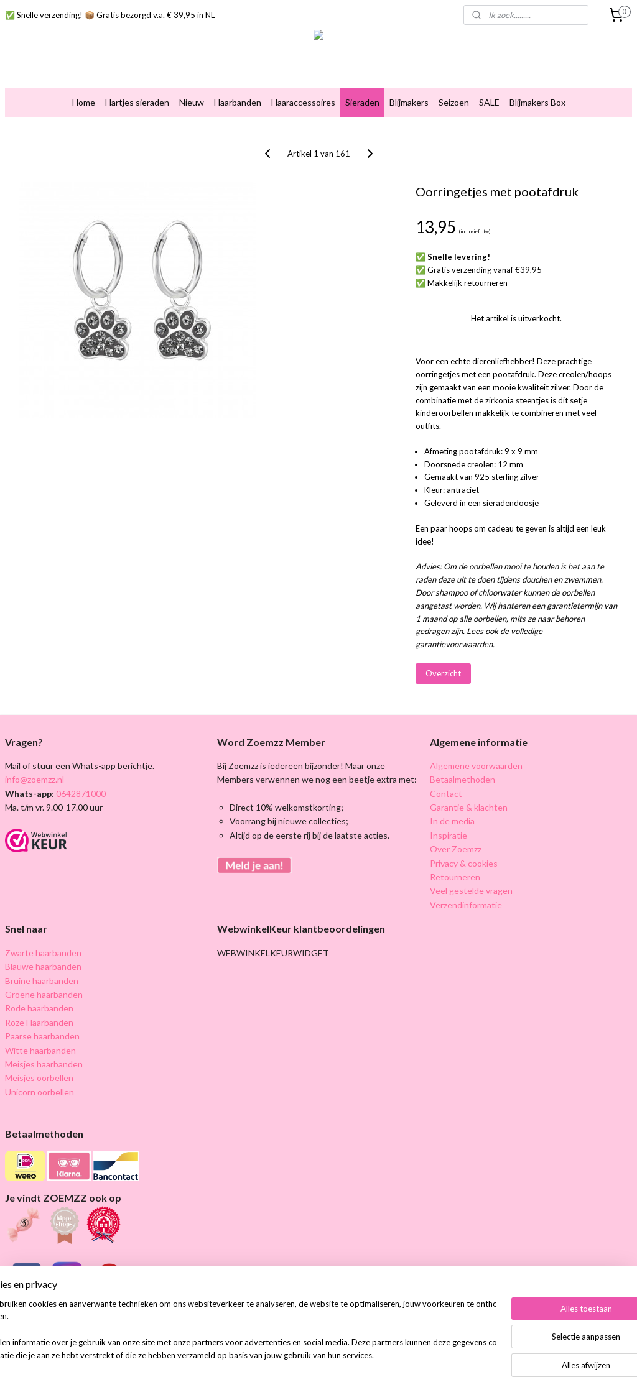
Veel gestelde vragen (471, 890)
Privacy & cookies (464, 863)
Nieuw (191, 102)
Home (83, 102)
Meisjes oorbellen (39, 1077)
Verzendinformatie (466, 905)
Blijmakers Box (537, 102)
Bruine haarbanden (41, 980)
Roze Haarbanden (39, 1022)
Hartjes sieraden (137, 102)
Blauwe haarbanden (43, 966)
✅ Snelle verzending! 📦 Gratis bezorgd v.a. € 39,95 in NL (110, 15)
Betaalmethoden (462, 779)
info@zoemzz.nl (34, 779)
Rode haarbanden (39, 1008)
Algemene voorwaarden (476, 765)
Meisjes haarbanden (44, 1064)
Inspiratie (448, 835)
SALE (489, 102)
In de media (452, 821)
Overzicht (443, 673)
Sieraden (362, 102)
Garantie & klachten (469, 807)
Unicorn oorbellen (39, 1092)
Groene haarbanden (44, 994)
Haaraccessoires (303, 102)
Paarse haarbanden (42, 1036)
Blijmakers (409, 102)
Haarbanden (237, 102)
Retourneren (455, 877)
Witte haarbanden (40, 1050)
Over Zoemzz (455, 849)
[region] (236, 1330)
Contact (446, 793)
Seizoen (454, 102)
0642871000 (80, 793)
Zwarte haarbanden (43, 952)
